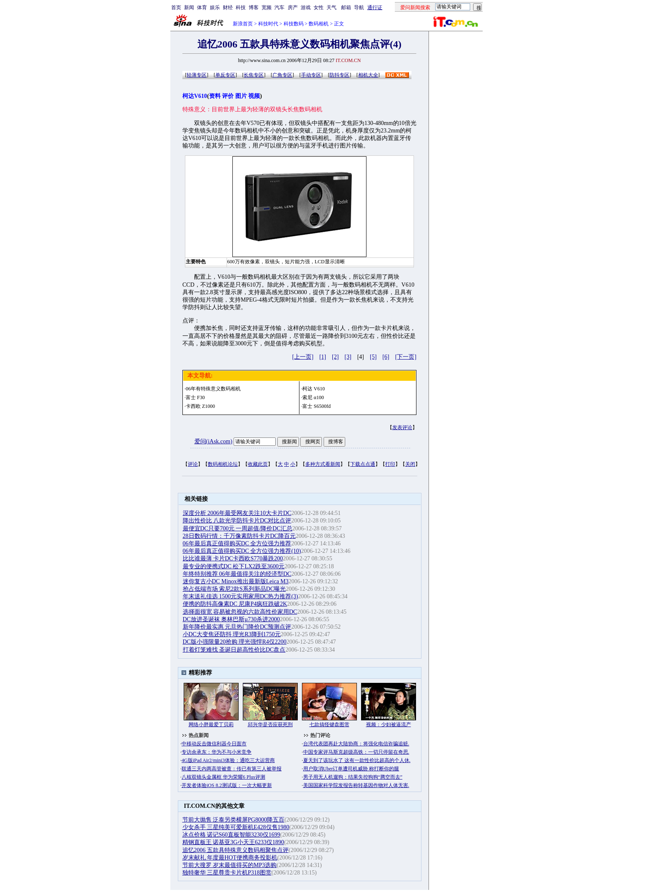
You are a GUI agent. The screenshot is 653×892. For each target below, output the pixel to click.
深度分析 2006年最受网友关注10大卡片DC (237, 513)
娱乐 (215, 7)
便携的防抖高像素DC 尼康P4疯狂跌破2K (235, 604)
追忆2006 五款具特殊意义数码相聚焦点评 (235, 850)
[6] (385, 357)
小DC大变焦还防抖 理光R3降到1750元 (232, 634)
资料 (215, 96)
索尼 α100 (313, 397)
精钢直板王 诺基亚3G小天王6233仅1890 (233, 842)
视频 (254, 96)
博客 (254, 7)
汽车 (279, 7)
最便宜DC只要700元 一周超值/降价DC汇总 (237, 528)
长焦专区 (254, 75)
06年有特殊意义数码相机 (213, 389)
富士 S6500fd (316, 406)
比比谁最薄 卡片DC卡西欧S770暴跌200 (233, 558)
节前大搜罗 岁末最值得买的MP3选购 (229, 865)
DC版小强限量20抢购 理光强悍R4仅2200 (235, 642)
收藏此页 (258, 464)
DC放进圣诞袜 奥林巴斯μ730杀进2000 (231, 619)
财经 (228, 7)
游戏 (306, 7)
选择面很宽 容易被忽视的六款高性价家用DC (240, 612)
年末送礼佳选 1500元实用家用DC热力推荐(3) (240, 596)
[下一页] (405, 357)
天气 (331, 7)
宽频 (267, 7)
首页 (176, 7)
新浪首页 (243, 24)
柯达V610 (194, 96)
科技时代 (268, 24)
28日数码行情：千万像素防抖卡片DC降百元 (239, 536)
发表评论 (402, 427)
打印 (390, 464)
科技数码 (294, 24)
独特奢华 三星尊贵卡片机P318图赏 (227, 873)
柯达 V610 (313, 389)
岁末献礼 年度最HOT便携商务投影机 (229, 858)
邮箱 (346, 7)
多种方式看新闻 (322, 464)
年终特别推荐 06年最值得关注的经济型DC (237, 574)
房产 (293, 7)
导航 (359, 7)
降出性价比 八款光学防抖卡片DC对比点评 (237, 520)
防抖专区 (339, 75)
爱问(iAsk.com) (213, 441)
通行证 (374, 7)
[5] (373, 357)
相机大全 (368, 75)
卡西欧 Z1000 (200, 406)
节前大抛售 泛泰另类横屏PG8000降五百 (233, 820)
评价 (228, 96)
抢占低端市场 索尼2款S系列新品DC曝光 (234, 589)
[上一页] (302, 357)
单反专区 (225, 75)
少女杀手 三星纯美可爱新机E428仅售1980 (235, 827)
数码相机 (319, 24)
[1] (322, 357)
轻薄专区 (197, 75)
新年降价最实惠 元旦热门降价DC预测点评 (237, 627)
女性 (319, 7)
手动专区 (311, 75)
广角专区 (282, 75)
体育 (202, 7)
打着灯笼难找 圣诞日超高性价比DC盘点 (234, 650)
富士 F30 (195, 397)
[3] (347, 357)
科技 (241, 7)
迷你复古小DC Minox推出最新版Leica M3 (236, 581)
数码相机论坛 (223, 464)
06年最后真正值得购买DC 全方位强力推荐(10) (242, 551)
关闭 (410, 464)
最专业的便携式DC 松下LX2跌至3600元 (234, 566)
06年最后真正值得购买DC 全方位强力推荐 (237, 543)
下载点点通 (362, 464)
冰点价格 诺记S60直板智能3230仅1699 (231, 835)
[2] (335, 357)
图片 (241, 96)
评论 (193, 464)
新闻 (189, 7)
